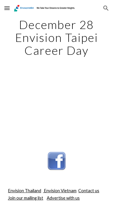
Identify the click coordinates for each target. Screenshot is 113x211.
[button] (7, 8)
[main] (56, 37)
